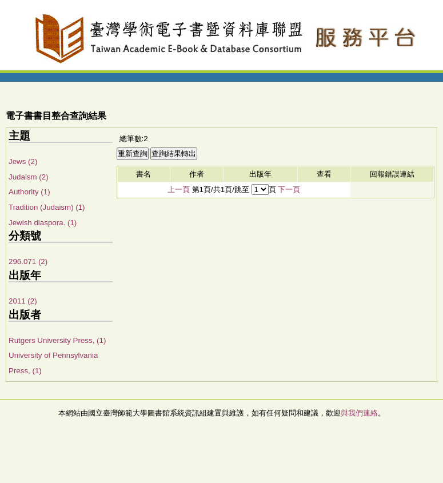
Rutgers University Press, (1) (57, 340)
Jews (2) (23, 161)
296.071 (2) (28, 261)
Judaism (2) (29, 177)
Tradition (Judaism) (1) (47, 207)
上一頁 (178, 189)
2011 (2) (23, 301)
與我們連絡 (359, 413)
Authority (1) (29, 191)
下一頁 (289, 189)
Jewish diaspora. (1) (43, 222)
